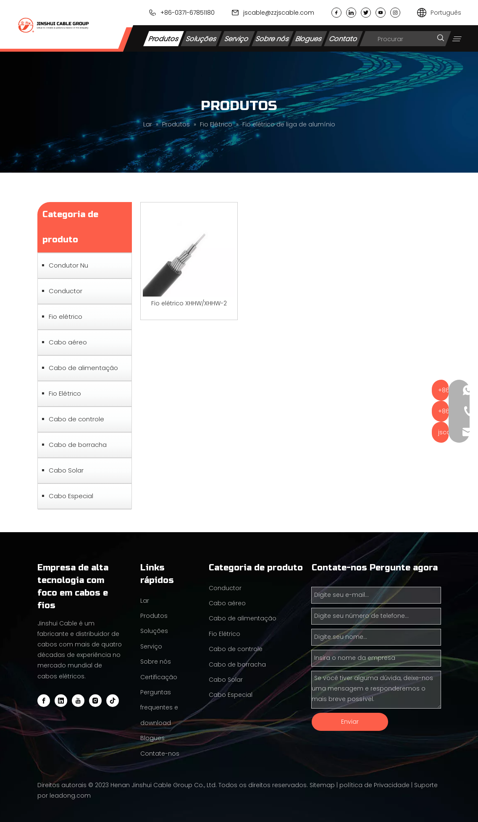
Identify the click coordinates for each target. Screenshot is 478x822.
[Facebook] (43, 700)
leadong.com (70, 795)
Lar (144, 600)
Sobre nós (272, 38)
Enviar (350, 721)
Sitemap (322, 785)
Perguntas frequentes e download (159, 707)
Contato (344, 38)
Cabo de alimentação (83, 367)
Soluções (201, 38)
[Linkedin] (61, 700)
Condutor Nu (68, 265)
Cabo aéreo (68, 342)
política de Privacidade (374, 785)
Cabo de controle (76, 419)
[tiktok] (112, 700)
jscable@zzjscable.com (278, 12)
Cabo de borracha (78, 444)
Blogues (309, 38)
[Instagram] (95, 700)
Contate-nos (159, 753)
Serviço (237, 38)
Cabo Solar (66, 470)
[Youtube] (78, 700)
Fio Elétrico (65, 393)
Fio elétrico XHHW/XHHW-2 (189, 303)
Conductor (65, 290)
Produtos (164, 38)
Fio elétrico (65, 316)
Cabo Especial (71, 495)
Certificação (158, 677)
